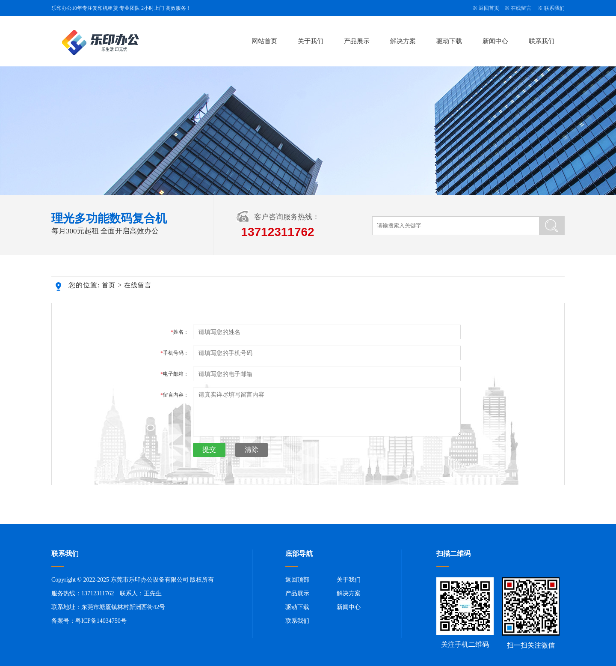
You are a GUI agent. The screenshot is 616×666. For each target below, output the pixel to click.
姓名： (180, 332)
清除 (251, 449)
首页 (109, 285)
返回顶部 (297, 579)
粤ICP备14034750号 (101, 621)
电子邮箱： (174, 374)
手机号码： (174, 353)
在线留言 (521, 8)
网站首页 (264, 41)
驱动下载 (449, 41)
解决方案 (403, 41)
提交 (209, 449)
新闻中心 (495, 41)
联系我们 (554, 8)
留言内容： (174, 395)
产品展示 (357, 41)
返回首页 (489, 8)
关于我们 (310, 41)
